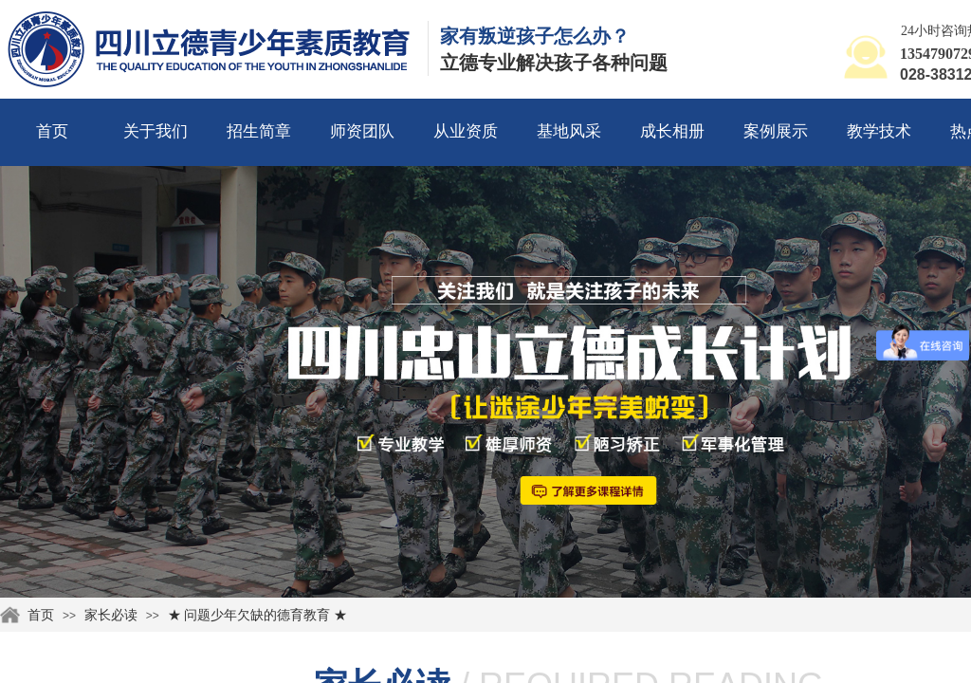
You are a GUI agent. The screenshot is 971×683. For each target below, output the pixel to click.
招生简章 (259, 131)
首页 (52, 131)
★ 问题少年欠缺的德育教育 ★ (257, 615)
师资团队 (362, 131)
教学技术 (879, 131)
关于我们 (155, 131)
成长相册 (672, 131)
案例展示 (775, 131)
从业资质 (465, 131)
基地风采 (569, 131)
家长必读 (110, 615)
